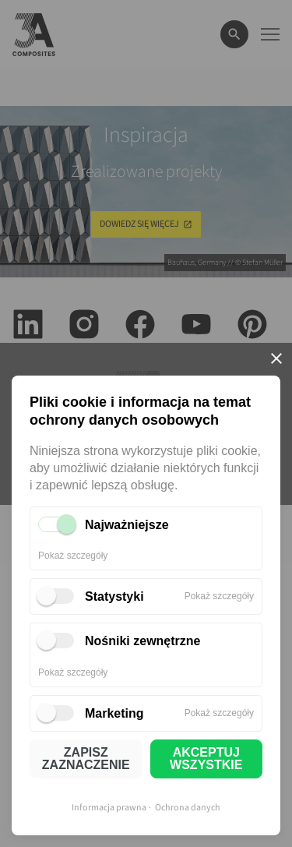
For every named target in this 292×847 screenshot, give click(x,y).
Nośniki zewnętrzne (142, 641)
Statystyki (114, 596)
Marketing (114, 713)
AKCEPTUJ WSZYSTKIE (206, 758)
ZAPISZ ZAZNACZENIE (86, 758)
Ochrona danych (187, 807)
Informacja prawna (109, 807)
